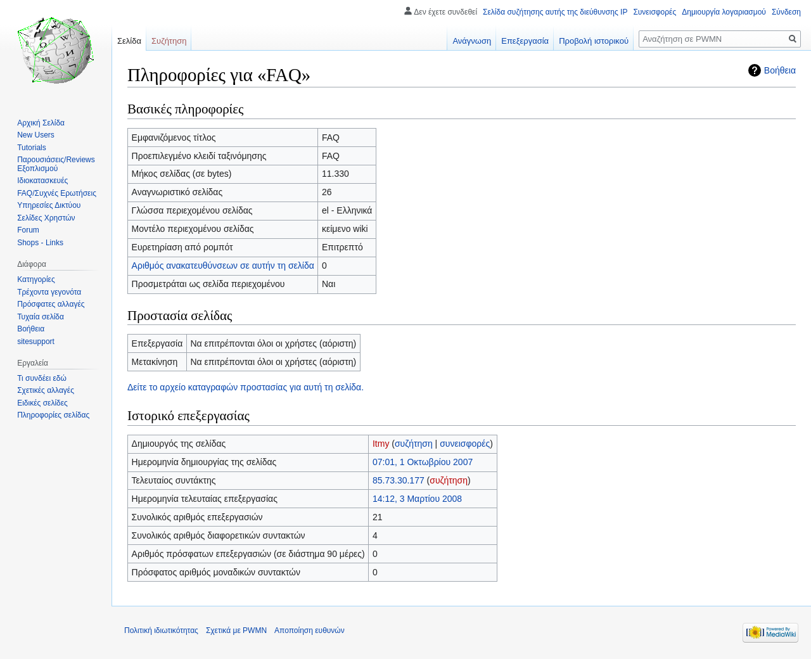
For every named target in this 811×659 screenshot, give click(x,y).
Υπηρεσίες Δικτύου (48, 205)
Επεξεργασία (525, 41)
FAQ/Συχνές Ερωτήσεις (56, 193)
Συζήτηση (169, 41)
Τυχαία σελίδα (40, 316)
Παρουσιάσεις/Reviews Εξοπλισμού (56, 164)
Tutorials (31, 147)
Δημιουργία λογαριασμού (724, 12)
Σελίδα (129, 41)
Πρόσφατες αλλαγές (50, 304)
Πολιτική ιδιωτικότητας (161, 630)
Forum (28, 230)
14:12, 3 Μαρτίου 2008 (417, 499)
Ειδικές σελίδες (42, 403)
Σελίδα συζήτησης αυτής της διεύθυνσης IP (555, 12)
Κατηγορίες (36, 279)
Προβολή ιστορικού (594, 41)
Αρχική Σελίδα (41, 122)
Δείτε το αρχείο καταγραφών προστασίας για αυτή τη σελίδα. (245, 387)
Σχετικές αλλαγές (45, 390)
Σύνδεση (786, 12)
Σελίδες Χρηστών (46, 218)
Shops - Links (40, 242)
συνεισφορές (465, 443)
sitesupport (35, 341)
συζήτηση (414, 443)
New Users (35, 135)
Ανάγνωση (471, 41)
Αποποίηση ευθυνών (309, 630)
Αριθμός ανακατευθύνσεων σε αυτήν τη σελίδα (223, 265)
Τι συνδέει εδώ (42, 378)
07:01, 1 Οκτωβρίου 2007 (423, 462)
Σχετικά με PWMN (236, 630)
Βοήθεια (780, 70)
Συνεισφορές (654, 12)
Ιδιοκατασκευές (42, 180)
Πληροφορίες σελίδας (53, 415)
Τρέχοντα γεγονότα (49, 292)
